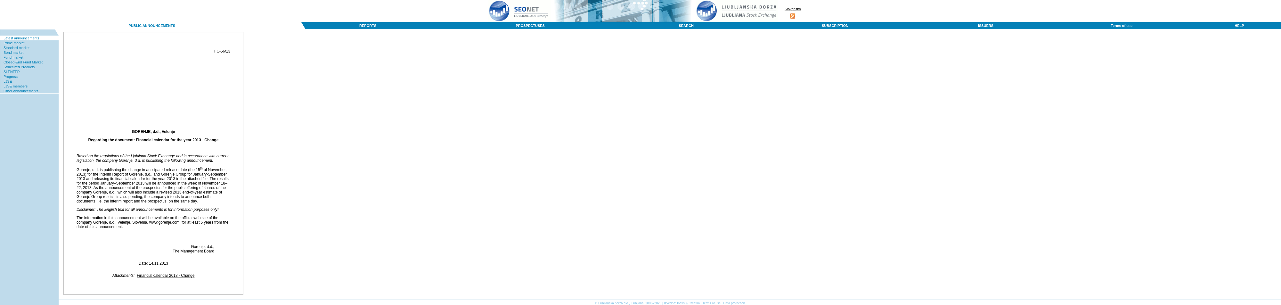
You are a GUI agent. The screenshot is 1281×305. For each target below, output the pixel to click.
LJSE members (16, 86)
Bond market (13, 52)
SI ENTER (12, 72)
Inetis (681, 303)
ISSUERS (985, 26)
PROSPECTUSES (530, 26)
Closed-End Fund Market (23, 62)
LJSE (8, 81)
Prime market (14, 43)
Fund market (13, 57)
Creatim (694, 303)
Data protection (734, 303)
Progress (11, 76)
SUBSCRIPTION (835, 26)
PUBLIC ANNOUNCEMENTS (151, 26)
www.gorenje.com (164, 222)
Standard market (16, 48)
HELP (1239, 26)
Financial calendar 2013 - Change (165, 275)
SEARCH (686, 26)
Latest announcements (21, 38)
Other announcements (21, 91)
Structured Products (19, 67)
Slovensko (793, 9)
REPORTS (367, 26)
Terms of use (1121, 26)
